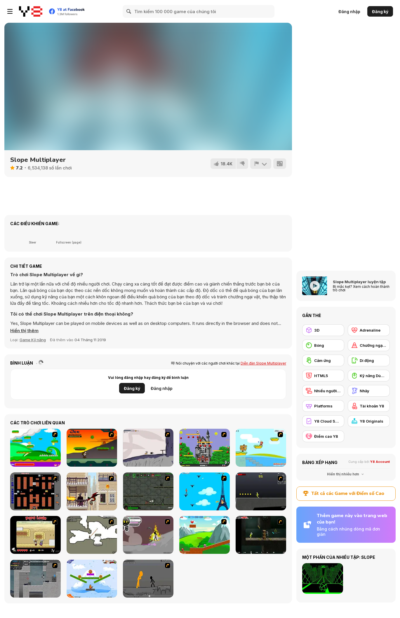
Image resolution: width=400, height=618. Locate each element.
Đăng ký (380, 11)
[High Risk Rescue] (92, 491)
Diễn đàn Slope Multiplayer (263, 363)
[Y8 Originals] (369, 421)
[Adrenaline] (369, 330)
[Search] (129, 11)
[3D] (323, 330)
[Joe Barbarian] (92, 448)
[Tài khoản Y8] (369, 406)
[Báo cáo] (260, 163)
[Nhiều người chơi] (323, 391)
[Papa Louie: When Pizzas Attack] (35, 535)
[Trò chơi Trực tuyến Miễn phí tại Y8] (31, 11)
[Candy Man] (35, 448)
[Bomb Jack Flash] (204, 448)
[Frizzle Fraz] (204, 535)
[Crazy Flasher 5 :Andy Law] (261, 535)
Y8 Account (380, 462)
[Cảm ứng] (323, 360)
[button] (24, 331)
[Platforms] (323, 406)
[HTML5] (323, 375)
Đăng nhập (349, 11)
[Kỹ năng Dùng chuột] (369, 375)
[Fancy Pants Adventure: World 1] (148, 448)
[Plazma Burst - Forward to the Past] (35, 579)
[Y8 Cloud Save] (323, 421)
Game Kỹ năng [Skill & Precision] (33, 339)
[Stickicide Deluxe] (148, 579)
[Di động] (369, 360)
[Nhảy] (369, 391)
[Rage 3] (148, 535)
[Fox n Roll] (92, 579)
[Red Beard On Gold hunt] (261, 448)
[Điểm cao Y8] (323, 436)
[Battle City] (35, 491)
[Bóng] (323, 345)
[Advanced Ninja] (92, 535)
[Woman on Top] (204, 491)
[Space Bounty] (148, 491)
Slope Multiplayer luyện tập (359, 281)
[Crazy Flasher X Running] (261, 491)
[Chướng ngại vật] (369, 345)
